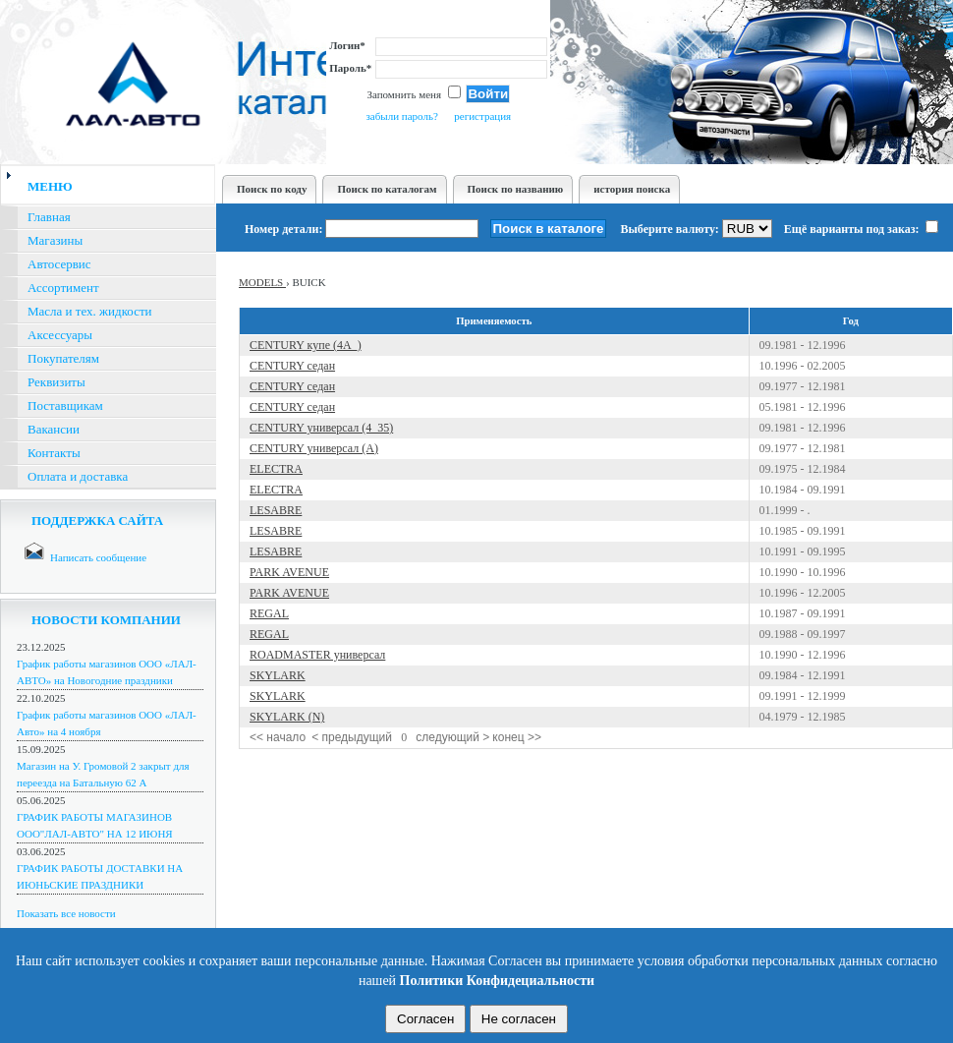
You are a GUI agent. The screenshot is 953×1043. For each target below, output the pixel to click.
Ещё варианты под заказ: (861, 229)
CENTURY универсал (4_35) (321, 428)
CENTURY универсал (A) (314, 448)
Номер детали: (283, 229)
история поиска (631, 189)
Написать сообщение (98, 557)
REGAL (269, 613)
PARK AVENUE (289, 572)
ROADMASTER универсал (317, 655)
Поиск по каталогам (386, 189)
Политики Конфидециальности (497, 980)
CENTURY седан (292, 366)
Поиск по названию (516, 189)
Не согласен (518, 1019)
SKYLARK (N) (287, 717)
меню (50, 186)
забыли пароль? (401, 116)
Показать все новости (66, 913)
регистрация (482, 116)
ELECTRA (276, 469)
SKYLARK (278, 675)
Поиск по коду (272, 189)
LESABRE (276, 510)
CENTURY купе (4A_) (306, 345)
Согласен (425, 1019)
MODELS (262, 282)
